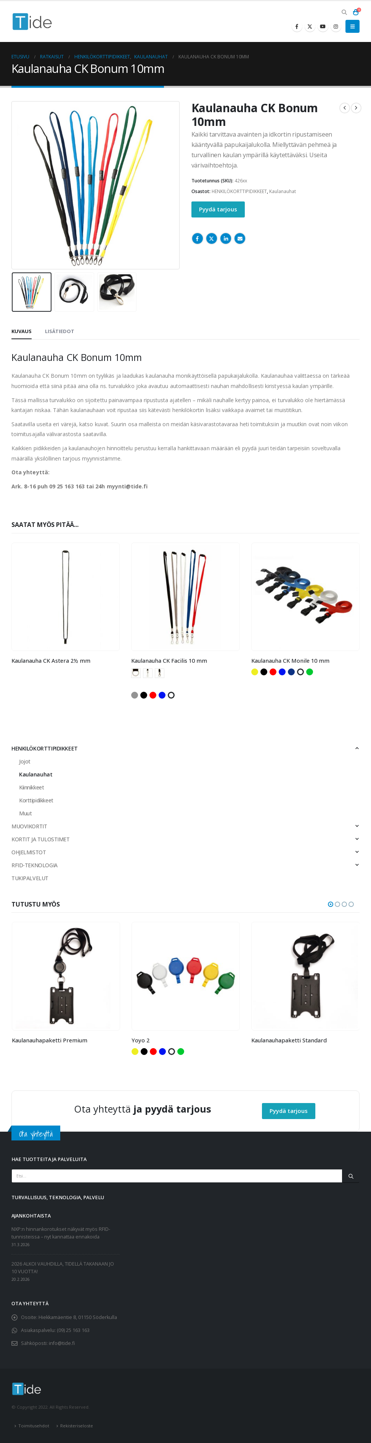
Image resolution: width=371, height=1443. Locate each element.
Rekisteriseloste (76, 1426)
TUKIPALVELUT (29, 878)
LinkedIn (226, 238)
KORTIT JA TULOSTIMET (40, 839)
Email (240, 238)
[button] (344, 12)
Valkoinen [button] (171, 695)
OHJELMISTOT (28, 852)
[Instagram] (336, 26)
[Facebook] (297, 26)
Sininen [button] (162, 695)
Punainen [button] (152, 695)
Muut (25, 813)
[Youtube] (323, 26)
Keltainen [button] (254, 671)
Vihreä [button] (309, 671)
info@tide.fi (62, 1343)
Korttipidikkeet (36, 800)
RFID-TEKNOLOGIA (34, 865)
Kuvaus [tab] (21, 331)
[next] (356, 108)
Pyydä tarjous (218, 209)
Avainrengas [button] (136, 673)
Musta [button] (143, 695)
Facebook (197, 238)
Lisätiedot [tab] (59, 331)
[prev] (344, 108)
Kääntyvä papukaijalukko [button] (148, 673)
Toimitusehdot (33, 1426)
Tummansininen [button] (291, 671)
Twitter (212, 238)
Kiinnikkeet (31, 787)
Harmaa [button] (134, 695)
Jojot (25, 761)
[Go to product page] (65, 596)
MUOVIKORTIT (29, 826)
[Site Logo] (32, 21)
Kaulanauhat (282, 191)
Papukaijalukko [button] (159, 673)
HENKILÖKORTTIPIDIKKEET (239, 191)
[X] (310, 26)
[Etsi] (351, 1176)
